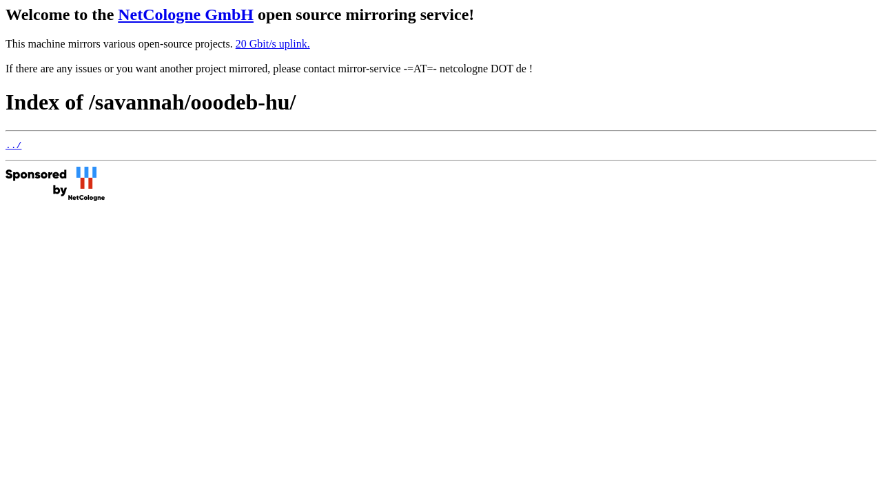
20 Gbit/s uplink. (273, 44)
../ (13, 147)
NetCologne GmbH (186, 14)
